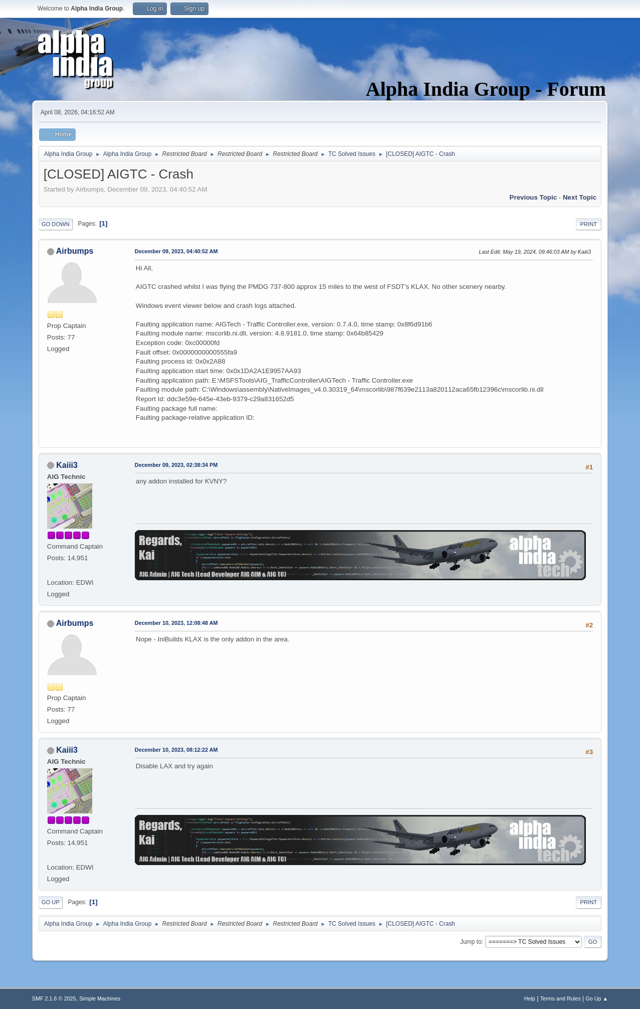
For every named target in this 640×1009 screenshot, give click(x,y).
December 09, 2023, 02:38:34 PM (176, 465)
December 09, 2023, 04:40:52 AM (176, 251)
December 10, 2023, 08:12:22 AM (176, 750)
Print (588, 224)
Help (529, 998)
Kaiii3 (67, 465)
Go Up (51, 902)
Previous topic (533, 197)
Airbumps (75, 251)
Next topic (579, 197)
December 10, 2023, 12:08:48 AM (176, 623)
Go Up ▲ (596, 998)
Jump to (471, 941)
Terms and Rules (560, 998)
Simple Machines (99, 998)
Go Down (56, 224)
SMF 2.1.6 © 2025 (54, 998)
